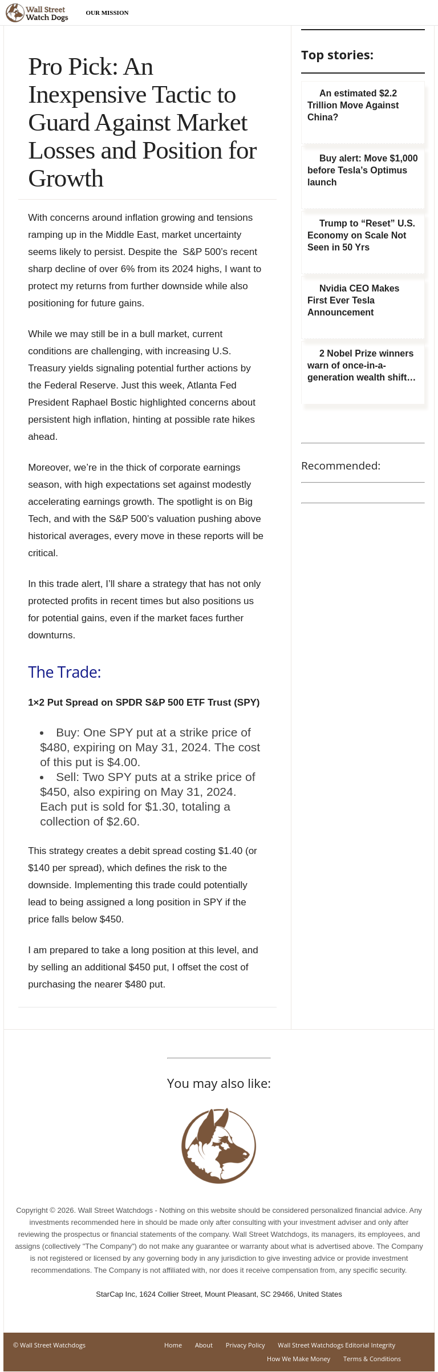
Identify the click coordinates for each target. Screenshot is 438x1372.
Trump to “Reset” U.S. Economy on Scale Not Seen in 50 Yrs (361, 235)
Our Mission (107, 12)
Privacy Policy (245, 1345)
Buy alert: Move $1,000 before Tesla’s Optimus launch (362, 170)
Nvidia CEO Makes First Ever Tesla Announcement (353, 300)
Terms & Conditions (372, 1358)
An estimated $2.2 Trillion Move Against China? (353, 105)
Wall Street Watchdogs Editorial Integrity (336, 1345)
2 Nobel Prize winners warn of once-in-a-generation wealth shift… (361, 365)
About (204, 1345)
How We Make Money (298, 1358)
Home (173, 1345)
